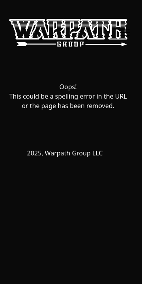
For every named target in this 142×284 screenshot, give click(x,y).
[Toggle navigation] (125, 32)
